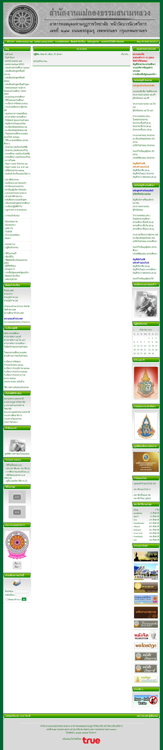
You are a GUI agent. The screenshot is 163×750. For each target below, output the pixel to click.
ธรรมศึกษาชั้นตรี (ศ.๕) (143, 222)
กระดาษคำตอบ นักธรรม (144, 135)
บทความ (9, 228)
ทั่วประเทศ (8, 290)
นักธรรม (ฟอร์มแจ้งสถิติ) (16, 147)
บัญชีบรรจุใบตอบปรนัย (15, 123)
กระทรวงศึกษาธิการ (13, 415)
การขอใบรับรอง (12, 215)
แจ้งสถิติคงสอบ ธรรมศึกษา (145, 253)
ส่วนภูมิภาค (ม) (11, 297)
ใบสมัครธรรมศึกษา (141, 219)
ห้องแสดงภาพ (11, 221)
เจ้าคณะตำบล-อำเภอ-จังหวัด (17, 306)
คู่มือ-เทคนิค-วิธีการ (15, 481)
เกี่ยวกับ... (125, 54)
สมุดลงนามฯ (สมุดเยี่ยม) (16, 113)
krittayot (137, 530)
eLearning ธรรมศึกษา (15, 97)
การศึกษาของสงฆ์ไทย (16, 472)
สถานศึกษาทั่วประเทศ (14, 313)
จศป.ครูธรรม (11, 279)
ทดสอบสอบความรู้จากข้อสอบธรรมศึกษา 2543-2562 (15, 91)
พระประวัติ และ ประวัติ (16, 468)
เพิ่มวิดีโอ (9, 257)
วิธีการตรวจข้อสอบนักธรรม (16, 387)
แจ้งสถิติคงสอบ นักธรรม (144, 158)
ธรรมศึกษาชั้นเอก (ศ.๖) (143, 229)
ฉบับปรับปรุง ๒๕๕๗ (142, 194)
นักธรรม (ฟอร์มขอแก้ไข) (16, 150)
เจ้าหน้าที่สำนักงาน (13, 196)
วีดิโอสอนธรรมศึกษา (14, 100)
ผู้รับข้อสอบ (138, 210)
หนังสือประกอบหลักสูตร (16, 199)
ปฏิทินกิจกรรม (11, 247)
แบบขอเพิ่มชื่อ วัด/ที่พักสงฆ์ (145, 91)
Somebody (138, 536)
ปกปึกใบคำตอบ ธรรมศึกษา (145, 241)
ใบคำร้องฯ (9, 57)
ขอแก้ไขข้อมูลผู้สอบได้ (143, 278)
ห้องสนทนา (10, 225)
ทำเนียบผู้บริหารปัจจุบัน (15, 189)
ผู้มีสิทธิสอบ (10, 266)
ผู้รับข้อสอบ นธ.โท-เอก (143, 110)
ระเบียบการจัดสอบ (12, 361)
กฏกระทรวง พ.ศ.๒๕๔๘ (16, 210)
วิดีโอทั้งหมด (12, 465)
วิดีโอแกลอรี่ (10, 253)
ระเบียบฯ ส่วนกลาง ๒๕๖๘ (15, 371)
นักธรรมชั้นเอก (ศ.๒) (142, 129)
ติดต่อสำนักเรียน (12, 276)
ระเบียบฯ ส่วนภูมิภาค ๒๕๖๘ (16, 368)
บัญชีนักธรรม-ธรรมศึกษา (144, 64)
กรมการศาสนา (11, 422)
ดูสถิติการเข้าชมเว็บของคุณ (17, 454)
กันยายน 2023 (146, 329)
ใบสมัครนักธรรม (140, 119)
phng (136, 509)
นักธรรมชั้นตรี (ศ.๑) (142, 123)
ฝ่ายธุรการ (10, 269)
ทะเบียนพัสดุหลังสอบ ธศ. (16, 130)
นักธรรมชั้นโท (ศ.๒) (142, 126)
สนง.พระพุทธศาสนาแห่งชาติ (17, 412)
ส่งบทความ (10, 244)
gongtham (138, 513)
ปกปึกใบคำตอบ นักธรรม (144, 145)
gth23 (148, 498)
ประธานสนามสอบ (141, 206)
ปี (54, 54)
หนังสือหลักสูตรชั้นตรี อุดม (17, 84)
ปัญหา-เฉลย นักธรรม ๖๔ (16, 163)
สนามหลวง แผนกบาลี (14, 398)
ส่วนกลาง (8, 294)
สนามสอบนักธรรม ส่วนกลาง (17, 322)
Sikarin (137, 526)
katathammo (139, 523)
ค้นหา (8, 238)
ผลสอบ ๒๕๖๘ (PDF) (14, 64)
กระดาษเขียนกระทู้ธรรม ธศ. (145, 234)
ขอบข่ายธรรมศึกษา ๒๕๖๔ (17, 67)
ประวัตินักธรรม (12, 179)
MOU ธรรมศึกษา (11, 333)
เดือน (50, 54)
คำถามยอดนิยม (12, 235)
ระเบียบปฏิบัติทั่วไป (13, 206)
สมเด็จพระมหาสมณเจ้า (15, 183)
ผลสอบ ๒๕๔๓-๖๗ (13, 61)
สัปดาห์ (43, 54)
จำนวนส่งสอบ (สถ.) (141, 116)
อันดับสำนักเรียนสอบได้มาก (17, 174)
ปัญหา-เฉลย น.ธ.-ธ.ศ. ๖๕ (16, 167)
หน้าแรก (9, 54)
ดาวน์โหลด (10, 160)
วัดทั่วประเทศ (10, 309)
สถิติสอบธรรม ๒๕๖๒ (14, 170)
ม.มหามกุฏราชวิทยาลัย (14, 402)
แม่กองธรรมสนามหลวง (15, 193)
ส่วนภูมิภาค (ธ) (11, 300)
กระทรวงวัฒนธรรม (12, 419)
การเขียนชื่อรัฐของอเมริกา (144, 74)
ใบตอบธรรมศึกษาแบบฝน (15, 352)
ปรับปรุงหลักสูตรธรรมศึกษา (17, 203)
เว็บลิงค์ (8, 231)
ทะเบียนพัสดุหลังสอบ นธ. (16, 127)
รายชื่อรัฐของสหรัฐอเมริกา (17, 272)
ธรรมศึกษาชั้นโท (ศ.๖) (143, 225)
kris (135, 520)
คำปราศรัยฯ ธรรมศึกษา (16, 117)
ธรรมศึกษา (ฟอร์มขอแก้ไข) (17, 157)
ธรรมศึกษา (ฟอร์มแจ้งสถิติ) (17, 153)
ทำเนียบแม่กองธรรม (14, 186)
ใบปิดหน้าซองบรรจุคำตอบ (17, 120)
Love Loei (138, 533)
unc (135, 540)
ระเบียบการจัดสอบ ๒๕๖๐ (16, 103)
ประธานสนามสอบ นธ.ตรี (144, 95)
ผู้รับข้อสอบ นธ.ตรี (141, 98)
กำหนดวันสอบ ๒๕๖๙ (13, 365)
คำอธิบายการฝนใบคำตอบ (16, 356)
